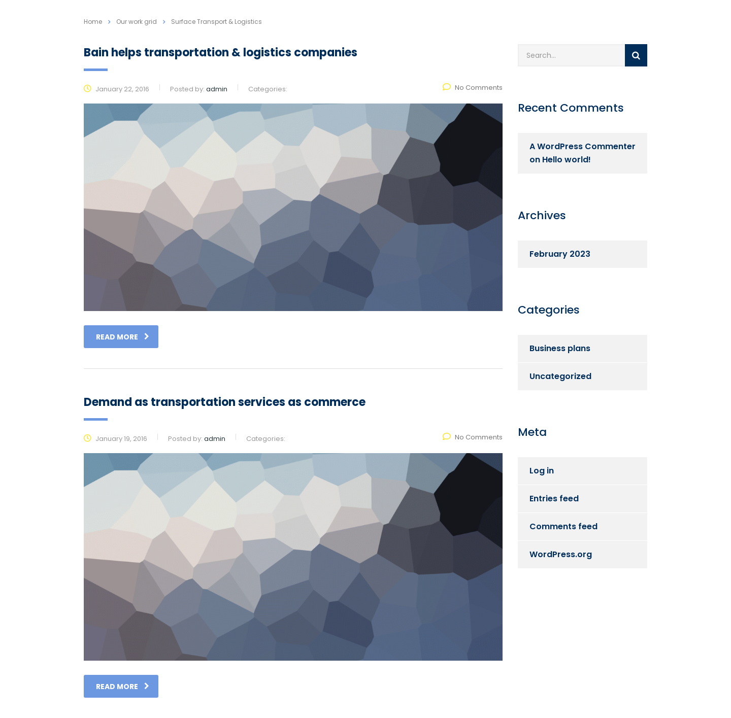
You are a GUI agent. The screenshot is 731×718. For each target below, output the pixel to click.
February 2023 (559, 254)
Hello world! (566, 159)
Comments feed (563, 526)
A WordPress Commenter (582, 146)
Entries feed (554, 498)
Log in (541, 470)
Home (93, 21)
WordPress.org (560, 554)
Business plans (559, 348)
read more (122, 337)
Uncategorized (560, 376)
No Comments (473, 87)
